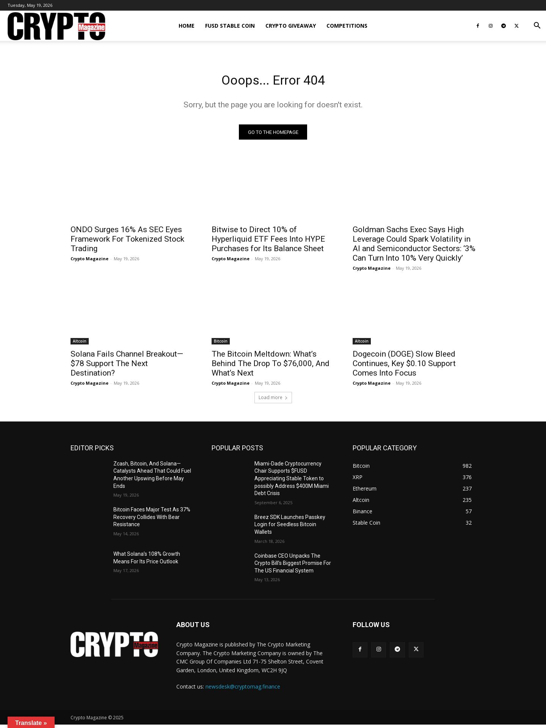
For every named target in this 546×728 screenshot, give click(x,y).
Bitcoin (221, 344)
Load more (273, 400)
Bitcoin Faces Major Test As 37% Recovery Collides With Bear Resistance (151, 519)
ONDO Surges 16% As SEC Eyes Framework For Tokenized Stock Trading (127, 242)
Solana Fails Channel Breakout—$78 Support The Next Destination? (127, 366)
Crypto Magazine (89, 261)
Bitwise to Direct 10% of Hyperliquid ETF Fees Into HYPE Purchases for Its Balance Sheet (268, 242)
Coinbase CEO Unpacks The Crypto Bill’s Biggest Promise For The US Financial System (292, 566)
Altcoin (79, 344)
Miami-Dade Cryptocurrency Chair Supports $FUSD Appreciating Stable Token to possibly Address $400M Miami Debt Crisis (291, 481)
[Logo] (56, 26)
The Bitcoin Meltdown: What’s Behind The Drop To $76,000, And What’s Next (270, 366)
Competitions (346, 25)
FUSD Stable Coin (230, 25)
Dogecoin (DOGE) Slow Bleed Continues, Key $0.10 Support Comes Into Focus (404, 366)
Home (187, 25)
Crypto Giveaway (290, 25)
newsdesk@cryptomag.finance (243, 689)
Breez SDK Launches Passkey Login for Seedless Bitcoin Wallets (289, 527)
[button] (537, 26)
